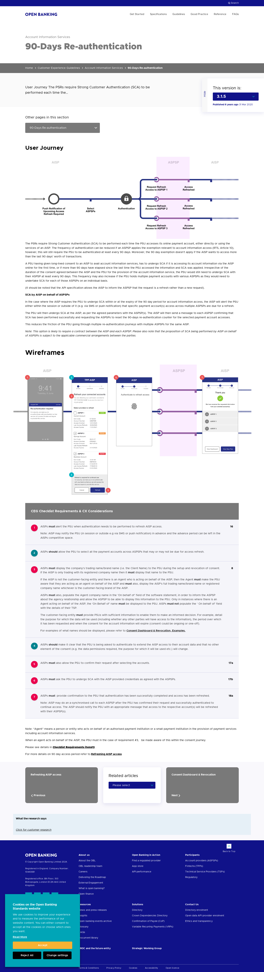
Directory (137, 910)
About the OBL (87, 860)
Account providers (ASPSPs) (201, 860)
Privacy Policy (113, 968)
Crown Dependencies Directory (150, 915)
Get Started (137, 14)
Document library (88, 938)
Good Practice (199, 14)
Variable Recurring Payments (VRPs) (152, 927)
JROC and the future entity (95, 948)
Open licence (172, 968)
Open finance (86, 894)
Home (29, 68)
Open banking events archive (95, 921)
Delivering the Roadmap (92, 877)
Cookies (133, 968)
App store (137, 866)
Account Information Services (104, 68)
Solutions (137, 904)
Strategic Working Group (147, 948)
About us (84, 855)
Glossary (83, 927)
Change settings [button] (57, 955)
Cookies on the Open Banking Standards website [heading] (35, 906)
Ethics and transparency (198, 921)
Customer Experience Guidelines (59, 68)
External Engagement (91, 883)
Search (233, 3)
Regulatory (191, 877)
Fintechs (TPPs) (194, 866)
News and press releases (93, 910)
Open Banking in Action (146, 855)
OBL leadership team (90, 866)
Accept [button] (42, 945)
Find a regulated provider (146, 860)
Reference (220, 14)
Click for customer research (33, 830)
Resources (85, 904)
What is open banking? (92, 888)
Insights (83, 915)
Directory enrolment (196, 910)
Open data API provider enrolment (204, 915)
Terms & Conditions (89, 968)
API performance (141, 872)
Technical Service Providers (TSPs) (205, 872)
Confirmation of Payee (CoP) (148, 921)
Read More (20, 937)
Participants (192, 855)
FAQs (235, 14)
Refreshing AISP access (106, 754)
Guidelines (178, 14)
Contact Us (192, 904)
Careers (83, 872)
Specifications (158, 14)
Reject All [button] (27, 955)
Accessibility (151, 968)
